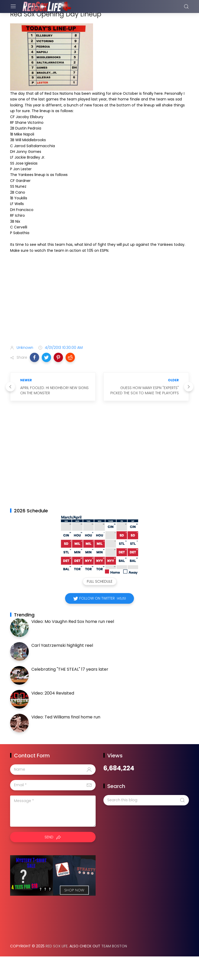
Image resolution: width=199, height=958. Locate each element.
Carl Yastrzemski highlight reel (62, 645)
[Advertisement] (99, 300)
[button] (34, 357)
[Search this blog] (146, 800)
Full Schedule (99, 581)
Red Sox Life (57, 946)
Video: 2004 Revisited (52, 693)
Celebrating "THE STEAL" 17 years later (69, 669)
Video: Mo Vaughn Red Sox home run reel (72, 621)
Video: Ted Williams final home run (65, 717)
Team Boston (114, 946)
